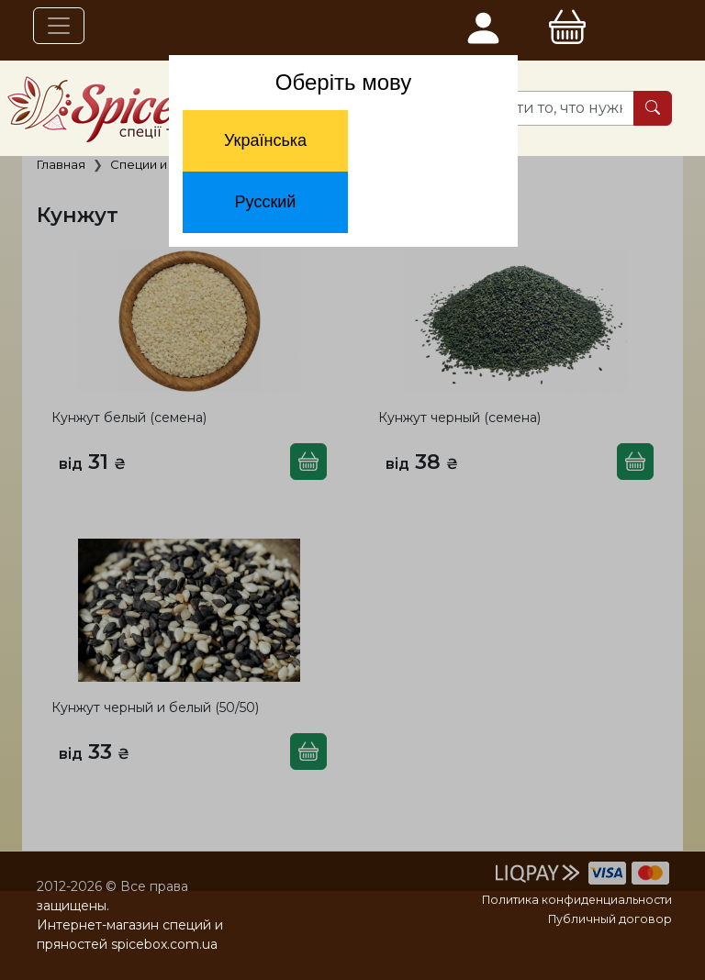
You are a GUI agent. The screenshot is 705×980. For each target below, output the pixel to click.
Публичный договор (610, 919)
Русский (266, 202)
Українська (265, 140)
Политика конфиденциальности (577, 900)
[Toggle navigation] (58, 25)
